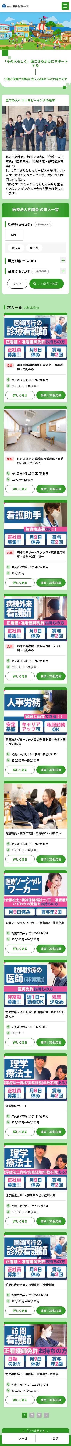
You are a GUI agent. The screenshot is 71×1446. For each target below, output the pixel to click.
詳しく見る (20, 395)
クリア (17, 283)
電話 (55, 1438)
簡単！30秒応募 (51, 395)
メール (23, 1438)
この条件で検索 (48, 283)
